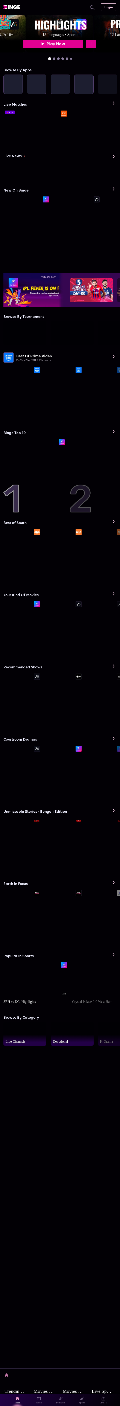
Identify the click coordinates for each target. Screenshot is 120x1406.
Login (108, 7)
